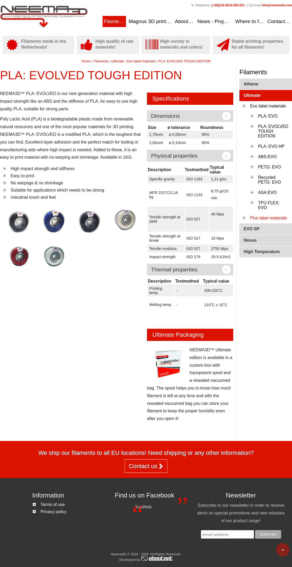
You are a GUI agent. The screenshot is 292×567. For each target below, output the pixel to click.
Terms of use (52, 504)
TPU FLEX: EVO (269, 205)
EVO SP (252, 229)
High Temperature (262, 251)
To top (282, 549)
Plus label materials (268, 218)
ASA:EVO (267, 192)
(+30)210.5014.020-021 (228, 5)
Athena (251, 84)
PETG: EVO (269, 167)
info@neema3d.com (277, 5)
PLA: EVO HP (271, 146)
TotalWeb (143, 507)
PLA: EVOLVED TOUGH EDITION (185, 61)
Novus (250, 240)
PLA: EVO (267, 116)
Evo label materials (141, 61)
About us (185, 21)
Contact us (279, 21)
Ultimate (117, 61)
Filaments (115, 21)
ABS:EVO (267, 156)
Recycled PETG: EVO (269, 179)
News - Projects (215, 21)
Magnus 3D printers (151, 21)
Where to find (250, 21)
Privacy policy (53, 511)
